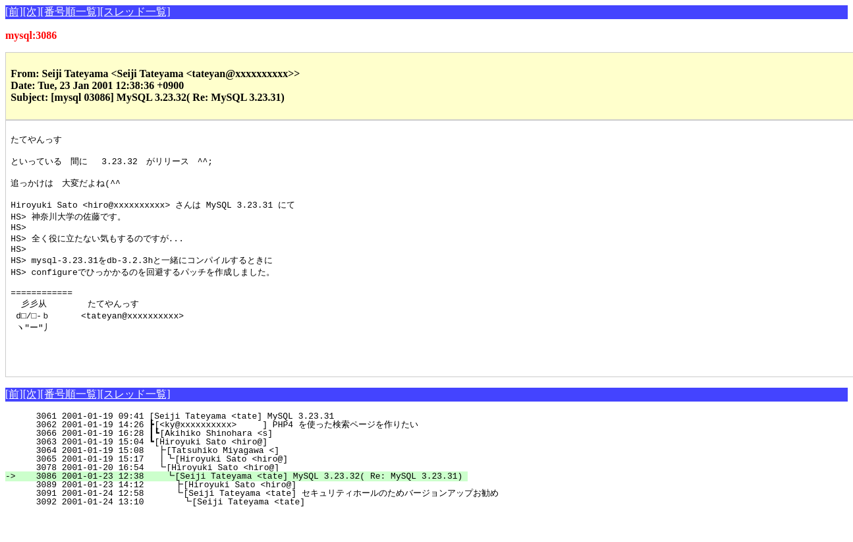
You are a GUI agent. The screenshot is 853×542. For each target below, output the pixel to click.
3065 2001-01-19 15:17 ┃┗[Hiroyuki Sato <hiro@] (240, 486)
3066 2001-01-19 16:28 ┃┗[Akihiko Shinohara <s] (241, 460)
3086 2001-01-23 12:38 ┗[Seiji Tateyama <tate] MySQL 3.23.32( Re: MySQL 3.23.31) (242, 503)
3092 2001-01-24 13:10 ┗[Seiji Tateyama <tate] (240, 529)
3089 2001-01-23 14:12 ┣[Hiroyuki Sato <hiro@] (241, 512)
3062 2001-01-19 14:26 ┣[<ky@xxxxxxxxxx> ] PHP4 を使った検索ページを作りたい (231, 452)
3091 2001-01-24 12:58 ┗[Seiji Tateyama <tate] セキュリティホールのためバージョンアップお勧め (257, 520)
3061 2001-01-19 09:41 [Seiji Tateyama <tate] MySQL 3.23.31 (246, 443)
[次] (32, 11)
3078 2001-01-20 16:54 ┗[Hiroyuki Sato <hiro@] (243, 494)
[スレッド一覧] (135, 11)
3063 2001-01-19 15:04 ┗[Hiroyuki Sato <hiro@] (244, 469)
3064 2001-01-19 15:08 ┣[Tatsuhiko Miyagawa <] (243, 477)
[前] (14, 11)
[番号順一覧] (70, 11)
